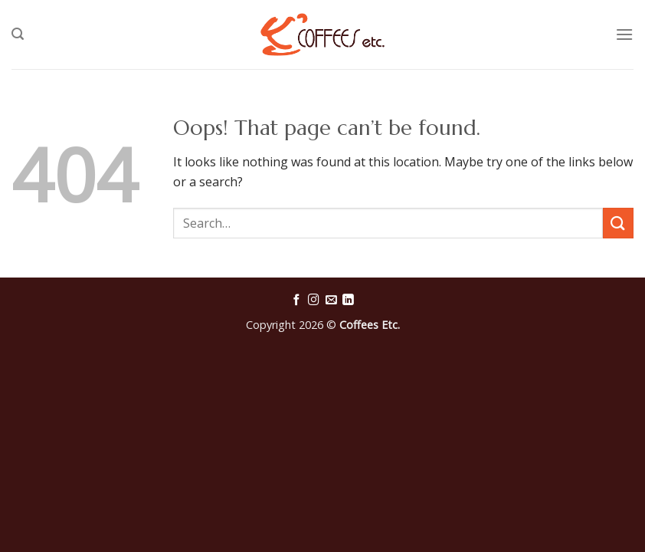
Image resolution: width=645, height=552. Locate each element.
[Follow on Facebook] (297, 300)
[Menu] (624, 34)
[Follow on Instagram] (313, 300)
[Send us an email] (331, 300)
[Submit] (618, 223)
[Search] (17, 34)
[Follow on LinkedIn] (348, 300)
